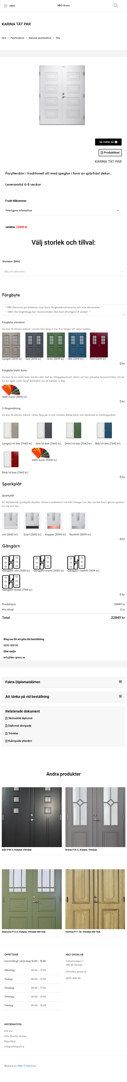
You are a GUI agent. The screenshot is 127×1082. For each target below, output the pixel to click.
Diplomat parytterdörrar (40, 38)
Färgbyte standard (13, 322)
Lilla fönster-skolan (15, 1036)
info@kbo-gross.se (76, 972)
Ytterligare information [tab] (18, 211)
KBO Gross (63, 5)
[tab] (63, 210)
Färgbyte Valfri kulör (14, 370)
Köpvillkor (10, 1041)
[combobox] (63, 271)
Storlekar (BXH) (11, 261)
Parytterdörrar (17, 38)
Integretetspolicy (14, 1047)
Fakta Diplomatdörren (22, 682)
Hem (4, 38)
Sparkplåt (8, 495)
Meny (12, 6)
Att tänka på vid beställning (27, 696)
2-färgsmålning (11, 408)
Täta (58, 38)
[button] (63, 682)
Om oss (8, 1031)
